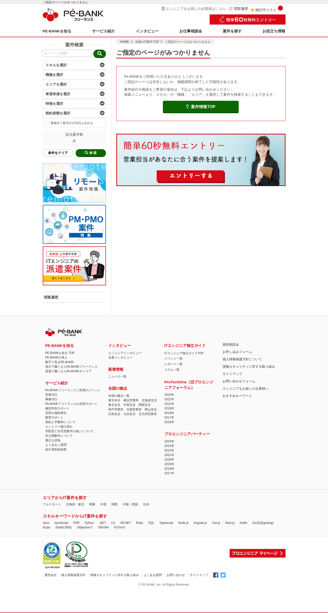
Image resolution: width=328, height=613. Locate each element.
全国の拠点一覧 (118, 396)
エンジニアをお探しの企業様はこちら (194, 8)
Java (46, 523)
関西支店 (145, 405)
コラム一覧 (172, 369)
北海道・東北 (75, 504)
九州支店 (129, 414)
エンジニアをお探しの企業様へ (246, 388)
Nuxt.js (230, 523)
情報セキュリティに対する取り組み (249, 366)
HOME (124, 42)
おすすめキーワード (237, 396)
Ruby (139, 523)
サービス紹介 (103, 31)
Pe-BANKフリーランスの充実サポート (71, 404)
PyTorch (119, 527)
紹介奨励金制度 (56, 449)
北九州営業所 (148, 414)
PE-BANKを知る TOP (60, 353)
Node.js (183, 523)
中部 (103, 504)
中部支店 (129, 405)
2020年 (169, 459)
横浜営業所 (131, 400)
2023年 (169, 395)
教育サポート (54, 417)
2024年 (169, 441)
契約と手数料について (60, 422)
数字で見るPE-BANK (59, 362)
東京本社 (114, 400)
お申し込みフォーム (237, 352)
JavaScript (61, 523)
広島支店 (114, 414)
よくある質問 (153, 575)
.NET (102, 523)
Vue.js (216, 523)
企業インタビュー (120, 357)
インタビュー (147, 31)
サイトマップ (232, 374)
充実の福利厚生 (56, 413)
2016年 (169, 422)
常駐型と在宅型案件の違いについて (69, 431)
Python (89, 523)
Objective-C (85, 527)
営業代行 (51, 395)
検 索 (91, 153)
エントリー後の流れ (59, 426)
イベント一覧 (173, 358)
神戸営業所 (115, 409)
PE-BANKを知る (57, 31)
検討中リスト (267, 9)
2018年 (169, 413)
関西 (115, 504)
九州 (146, 504)
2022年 (169, 399)
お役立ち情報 (274, 31)
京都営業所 (134, 409)
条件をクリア (58, 153)
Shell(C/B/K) (63, 527)
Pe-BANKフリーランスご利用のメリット (73, 390)
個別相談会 (231, 344)
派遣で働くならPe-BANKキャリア (68, 371)
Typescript (166, 523)
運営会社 (51, 575)
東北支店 (114, 405)
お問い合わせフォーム (239, 381)
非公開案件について (59, 436)
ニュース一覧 (117, 376)
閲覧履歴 (238, 9)
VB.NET (125, 523)
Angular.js (200, 523)
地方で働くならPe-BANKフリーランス (71, 366)
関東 (92, 504)
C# (113, 523)
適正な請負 (52, 440)
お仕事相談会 (190, 31)
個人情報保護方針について (242, 359)
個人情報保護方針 (73, 575)
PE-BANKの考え (56, 357)
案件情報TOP (200, 107)
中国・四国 (130, 504)
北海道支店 (149, 400)
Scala (46, 527)
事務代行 (51, 399)
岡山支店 (151, 409)
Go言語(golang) (263, 523)
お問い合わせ (176, 575)
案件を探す (232, 31)
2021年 (169, 404)
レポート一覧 (173, 364)
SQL (151, 523)
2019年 (169, 408)
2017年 (169, 417)
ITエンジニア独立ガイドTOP (184, 353)
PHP (76, 523)
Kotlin (243, 523)
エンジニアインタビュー (125, 353)
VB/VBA (103, 527)
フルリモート (52, 504)
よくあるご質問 (56, 445)
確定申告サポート (57, 408)
